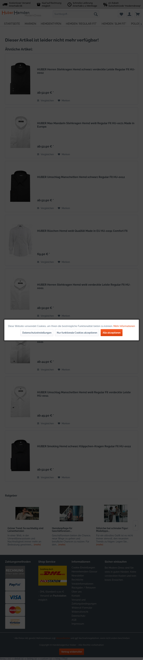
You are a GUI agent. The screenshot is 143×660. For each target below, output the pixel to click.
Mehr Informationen (124, 326)
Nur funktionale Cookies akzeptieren (77, 332)
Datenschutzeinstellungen (36, 332)
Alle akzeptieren (111, 332)
